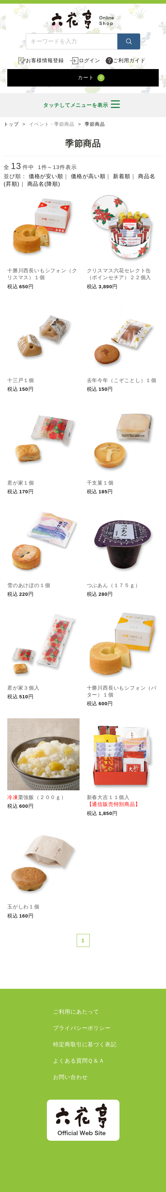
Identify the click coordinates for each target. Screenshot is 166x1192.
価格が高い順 (88, 176)
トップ (11, 124)
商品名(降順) (43, 184)
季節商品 (95, 124)
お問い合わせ (70, 1077)
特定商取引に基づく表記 (85, 1044)
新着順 (121, 176)
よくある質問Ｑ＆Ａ (79, 1060)
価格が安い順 (46, 176)
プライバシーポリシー (82, 1028)
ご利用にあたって (76, 1011)
